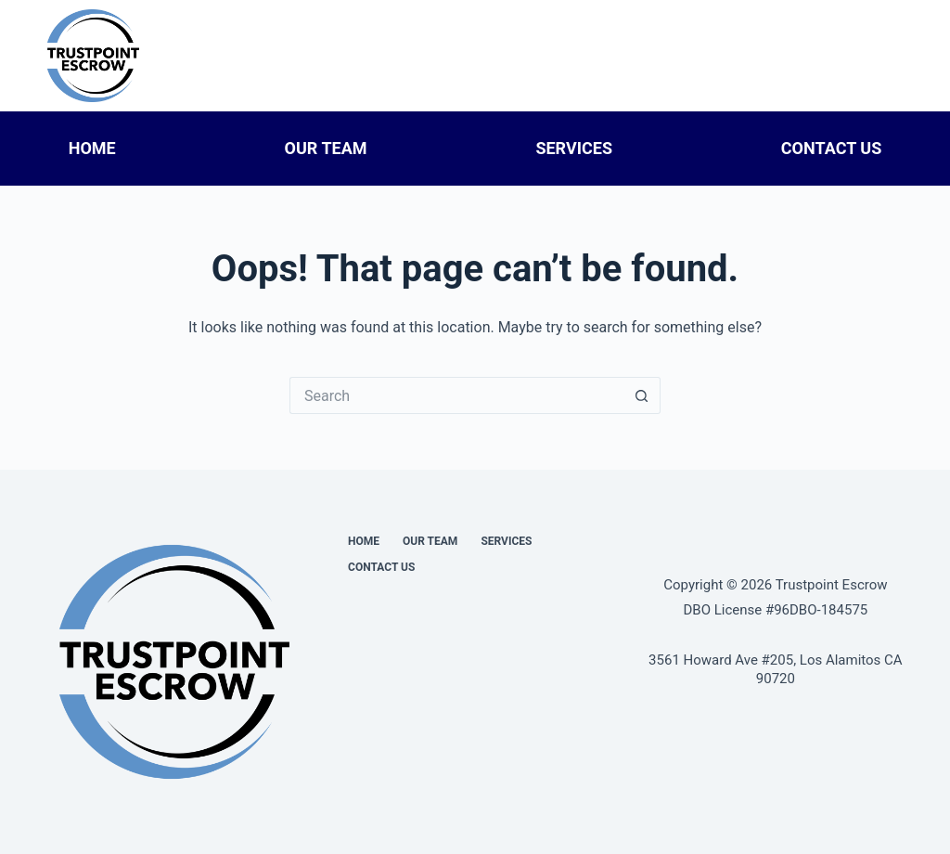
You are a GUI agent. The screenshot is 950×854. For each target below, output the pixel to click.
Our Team (326, 148)
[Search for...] (456, 395)
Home (92, 148)
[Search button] (642, 395)
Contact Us (831, 148)
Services (573, 148)
